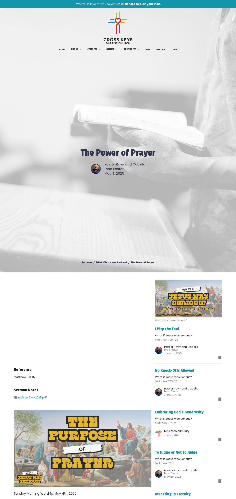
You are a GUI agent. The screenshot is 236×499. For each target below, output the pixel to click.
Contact (160, 49)
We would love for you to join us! (118, 4)
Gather (112, 49)
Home (62, 49)
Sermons (87, 262)
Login (174, 49)
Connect (94, 49)
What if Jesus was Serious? (111, 262)
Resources (132, 49)
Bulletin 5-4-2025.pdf (30, 397)
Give (147, 49)
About (76, 49)
